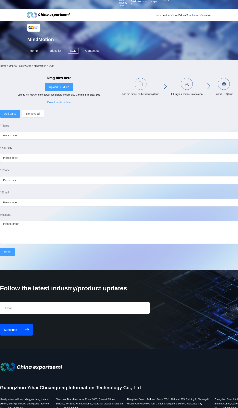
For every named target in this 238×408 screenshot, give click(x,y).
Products (145, 16)
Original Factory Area (50, 80)
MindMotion (70, 80)
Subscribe (74, 5)
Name (35, 130)
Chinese (203, 5)
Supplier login (191, 5)
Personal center (164, 5)
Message (35, 219)
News (157, 16)
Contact (97, 66)
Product (56, 66)
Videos (169, 16)
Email (35, 197)
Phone (36, 175)
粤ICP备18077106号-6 (117, 402)
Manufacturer (184, 16)
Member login (178, 5)
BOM (77, 66)
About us (201, 16)
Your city (37, 153)
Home (132, 16)
